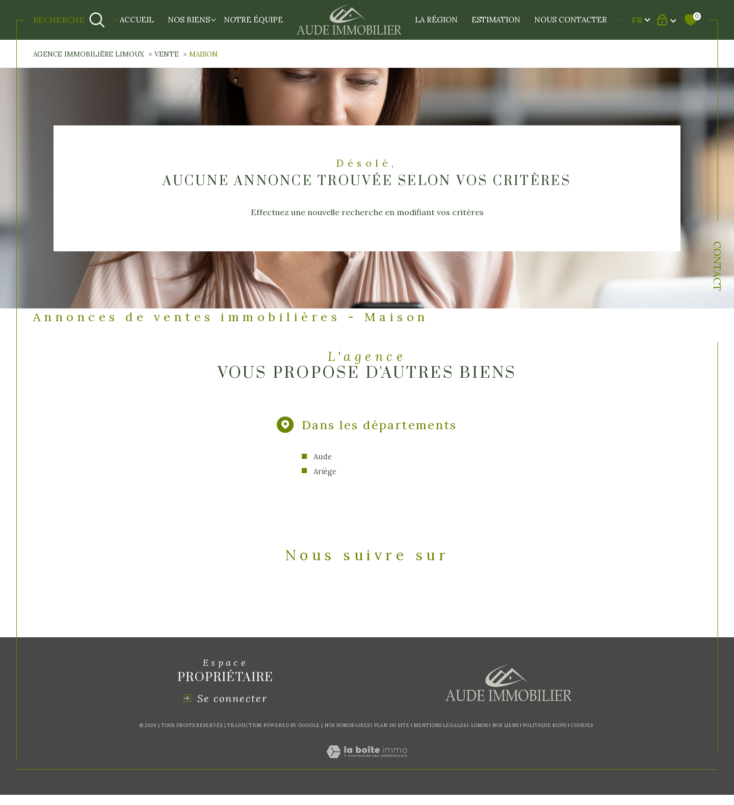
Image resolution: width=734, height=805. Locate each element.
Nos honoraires (347, 725)
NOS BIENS (189, 19)
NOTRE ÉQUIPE (253, 19)
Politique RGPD (545, 725)
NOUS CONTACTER (570, 19)
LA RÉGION (436, 19)
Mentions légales (440, 725)
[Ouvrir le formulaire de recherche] (69, 20)
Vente (166, 54)
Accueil (137, 19)
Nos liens (505, 725)
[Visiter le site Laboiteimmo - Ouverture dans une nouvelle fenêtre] (366, 763)
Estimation (495, 19)
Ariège (324, 471)
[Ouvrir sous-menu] (214, 19)
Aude (322, 456)
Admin (479, 725)
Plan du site (392, 725)
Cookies (582, 725)
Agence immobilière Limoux (88, 54)
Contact (717, 266)
